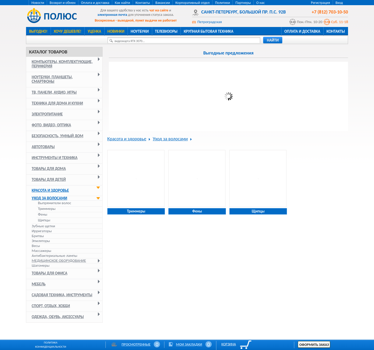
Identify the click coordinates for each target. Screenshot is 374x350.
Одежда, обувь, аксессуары (58, 316)
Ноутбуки (140, 31)
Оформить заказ (314, 344)
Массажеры (41, 250)
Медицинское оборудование (59, 260)
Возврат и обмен (63, 3)
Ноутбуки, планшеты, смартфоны (52, 79)
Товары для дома (49, 168)
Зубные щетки (43, 226)
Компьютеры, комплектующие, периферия (62, 63)
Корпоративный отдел (192, 3)
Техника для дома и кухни (57, 103)
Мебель (39, 284)
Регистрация (320, 3)
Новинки (116, 31)
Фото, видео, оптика (51, 125)
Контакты (143, 3)
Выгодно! (38, 31)
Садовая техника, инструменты (62, 295)
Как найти (122, 3)
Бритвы (38, 236)
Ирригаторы (42, 231)
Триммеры (47, 209)
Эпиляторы (41, 240)
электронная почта (112, 14)
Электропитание (47, 114)
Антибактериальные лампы (54, 255)
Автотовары (43, 147)
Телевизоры (166, 31)
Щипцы (44, 220)
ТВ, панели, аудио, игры (54, 92)
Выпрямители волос (54, 203)
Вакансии (162, 3)
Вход (339, 3)
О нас (260, 3)
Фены (42, 214)
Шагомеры (41, 265)
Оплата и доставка (95, 3)
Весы (36, 245)
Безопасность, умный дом (57, 136)
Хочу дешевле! (67, 31)
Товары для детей (49, 179)
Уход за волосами (49, 198)
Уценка (94, 31)
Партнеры (243, 3)
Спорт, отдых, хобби (51, 306)
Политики (222, 3)
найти (273, 40)
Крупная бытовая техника (208, 31)
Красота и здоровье (50, 190)
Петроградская (209, 21)
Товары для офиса (49, 273)
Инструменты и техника (54, 157)
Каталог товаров (48, 52)
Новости (37, 3)
